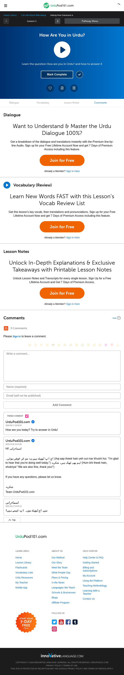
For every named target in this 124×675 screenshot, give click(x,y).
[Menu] (5, 5)
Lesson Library (10, 15)
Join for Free (62, 160)
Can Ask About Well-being (33, 15)
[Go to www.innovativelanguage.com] (62, 655)
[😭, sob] (82, 345)
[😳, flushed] (35, 345)
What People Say (61, 572)
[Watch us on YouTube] (61, 622)
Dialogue (14, 102)
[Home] (59, 8)
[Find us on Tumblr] (75, 622)
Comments (100, 102)
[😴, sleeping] (94, 345)
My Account (89, 575)
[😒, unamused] (47, 345)
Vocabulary (43, 102)
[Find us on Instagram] (54, 629)
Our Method (58, 557)
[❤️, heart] (112, 345)
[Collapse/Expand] (62, 317)
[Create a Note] (62, 88)
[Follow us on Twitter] (54, 622)
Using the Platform (93, 580)
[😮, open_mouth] (100, 345)
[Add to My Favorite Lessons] (50, 88)
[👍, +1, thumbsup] (118, 345)
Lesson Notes (71, 102)
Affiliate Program (61, 602)
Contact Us (89, 598)
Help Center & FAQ (93, 557)
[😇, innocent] (88, 345)
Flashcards (21, 567)
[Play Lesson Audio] (62, 49)
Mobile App (21, 587)
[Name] (62, 387)
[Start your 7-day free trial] (26, 622)
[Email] (62, 395)
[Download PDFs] (74, 88)
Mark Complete (57, 74)
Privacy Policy (54, 665)
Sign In (17, 336)
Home (19, 557)
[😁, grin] (41, 345)
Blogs (55, 597)
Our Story (57, 562)
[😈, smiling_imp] (106, 345)
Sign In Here (73, 171)
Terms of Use (70, 665)
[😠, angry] (59, 345)
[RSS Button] (6, 328)
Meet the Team (60, 567)
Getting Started (91, 562)
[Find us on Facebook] (68, 622)
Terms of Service (97, 669)
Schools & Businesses (64, 592)
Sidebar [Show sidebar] (92, 21)
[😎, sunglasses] (53, 345)
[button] (118, 5)
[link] (57, 21)
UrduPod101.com (99, 662)
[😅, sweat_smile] (71, 345)
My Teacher (22, 582)
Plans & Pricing (60, 577)
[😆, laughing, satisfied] (65, 345)
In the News (58, 582)
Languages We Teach (63, 587)
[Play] (6, 185)
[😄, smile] (30, 345)
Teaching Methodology (95, 585)
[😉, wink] (77, 345)
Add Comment (62, 404)
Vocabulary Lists (24, 572)
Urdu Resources (24, 577)
